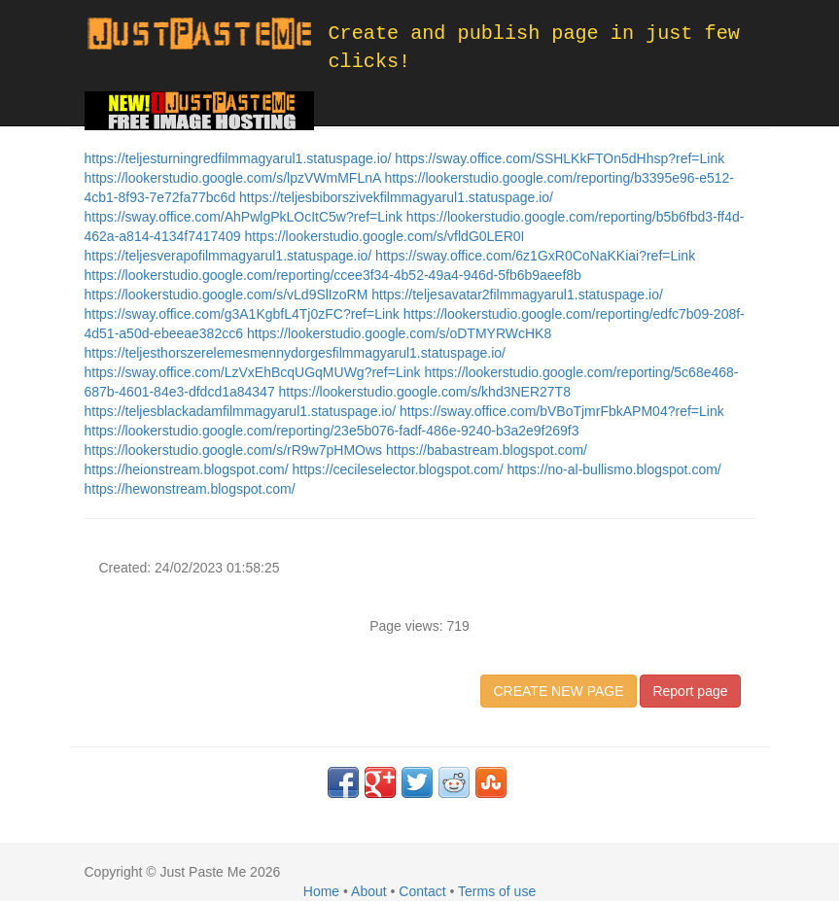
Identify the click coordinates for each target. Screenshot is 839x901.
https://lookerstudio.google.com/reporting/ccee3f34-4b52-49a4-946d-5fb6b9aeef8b (333, 275)
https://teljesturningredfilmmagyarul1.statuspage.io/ (240, 158)
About (369, 891)
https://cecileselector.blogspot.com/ (400, 469)
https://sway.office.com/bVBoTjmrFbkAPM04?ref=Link (562, 411)
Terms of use (497, 891)
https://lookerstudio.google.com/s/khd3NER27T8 (425, 391)
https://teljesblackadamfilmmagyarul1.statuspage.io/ (243, 411)
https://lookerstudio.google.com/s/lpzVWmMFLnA (235, 178)
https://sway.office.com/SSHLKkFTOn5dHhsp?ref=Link (559, 158)
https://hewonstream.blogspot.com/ (190, 489)
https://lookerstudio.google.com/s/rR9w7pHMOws (235, 450)
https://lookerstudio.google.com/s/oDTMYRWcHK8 (399, 333)
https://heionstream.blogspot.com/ (189, 469)
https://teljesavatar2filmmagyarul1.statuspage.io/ (517, 294)
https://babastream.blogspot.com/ (486, 450)
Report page (689, 691)
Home (321, 891)
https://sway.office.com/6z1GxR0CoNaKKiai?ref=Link (535, 255)
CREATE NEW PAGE (558, 691)
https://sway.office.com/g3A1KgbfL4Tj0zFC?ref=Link (244, 314)
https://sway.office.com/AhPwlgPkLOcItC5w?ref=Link (245, 217)
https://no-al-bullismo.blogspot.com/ (614, 469)
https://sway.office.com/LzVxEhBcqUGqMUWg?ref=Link (255, 372)
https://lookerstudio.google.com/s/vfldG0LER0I (385, 236)
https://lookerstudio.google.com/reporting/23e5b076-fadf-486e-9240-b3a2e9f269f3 (332, 430)
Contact (422, 891)
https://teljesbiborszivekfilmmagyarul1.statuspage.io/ (396, 197)
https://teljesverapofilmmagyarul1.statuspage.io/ (230, 255)
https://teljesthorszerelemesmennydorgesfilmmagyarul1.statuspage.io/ (295, 353)
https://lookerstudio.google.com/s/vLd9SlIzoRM (228, 294)
